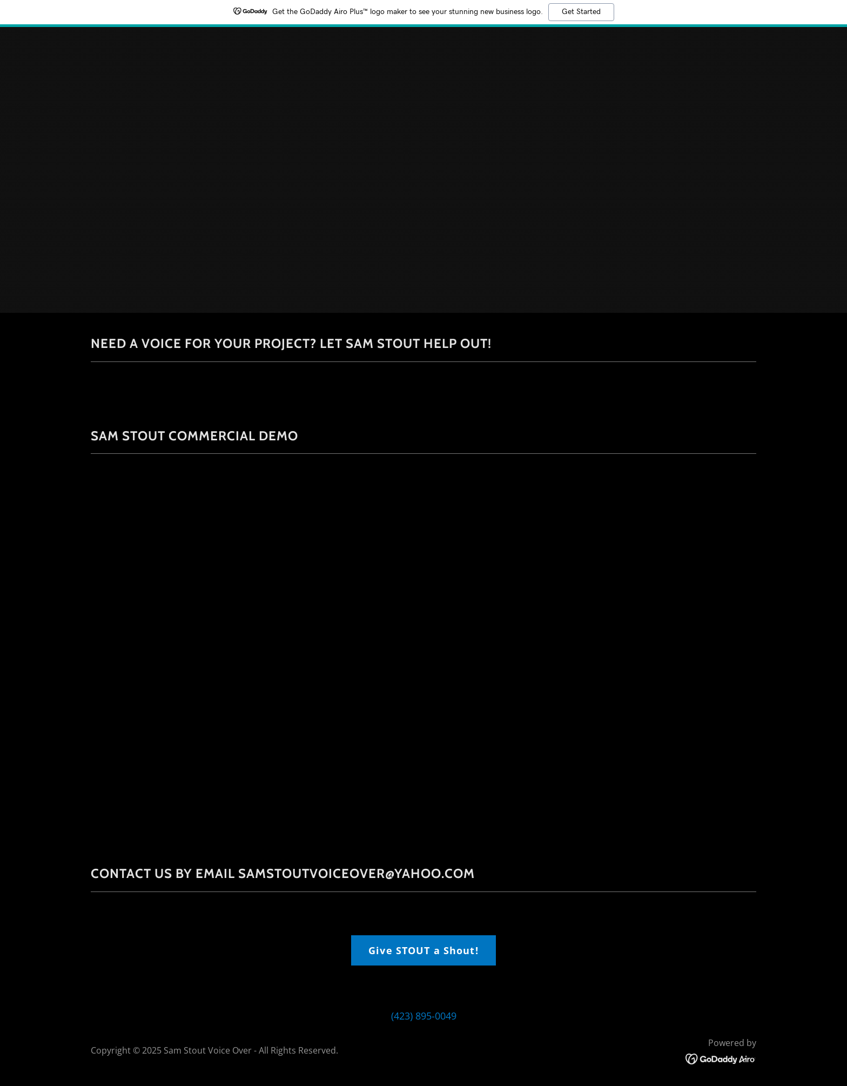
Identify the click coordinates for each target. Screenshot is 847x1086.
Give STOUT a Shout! (423, 950)
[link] (720, 1057)
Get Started (581, 12)
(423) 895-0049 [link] (423, 1015)
